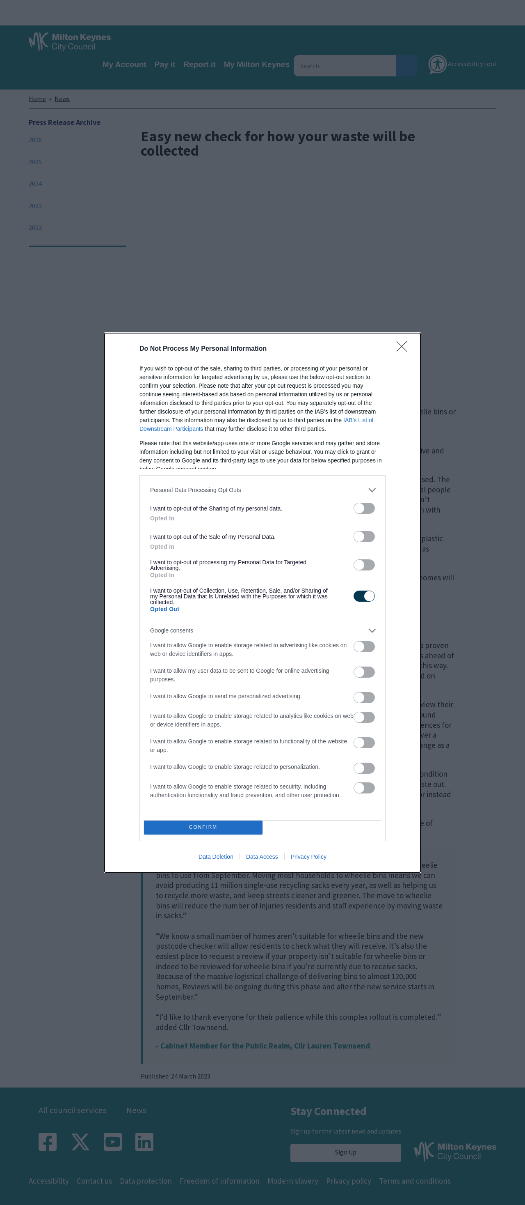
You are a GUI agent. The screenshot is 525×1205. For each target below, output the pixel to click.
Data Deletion (216, 856)
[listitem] (262, 490)
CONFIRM (203, 827)
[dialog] (262, 602)
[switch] (364, 508)
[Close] (404, 349)
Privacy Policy (308, 856)
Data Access (262, 856)
